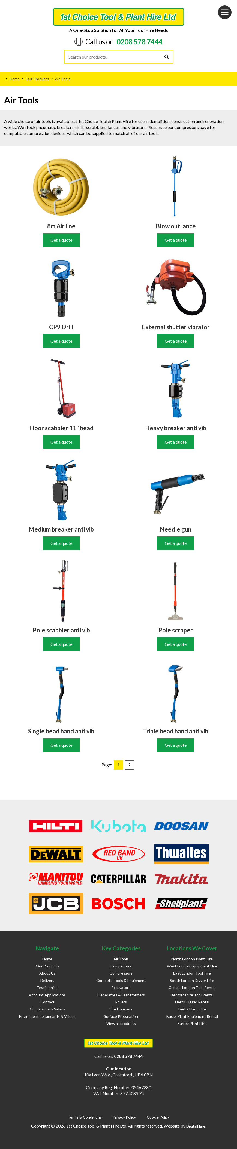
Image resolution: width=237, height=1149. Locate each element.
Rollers (121, 1002)
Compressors (121, 973)
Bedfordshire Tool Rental (192, 995)
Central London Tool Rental (192, 987)
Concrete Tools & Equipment (121, 980)
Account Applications (47, 995)
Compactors (120, 966)
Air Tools (121, 959)
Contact (47, 1002)
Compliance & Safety (47, 1009)
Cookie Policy (158, 1117)
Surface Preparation (121, 1016)
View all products (121, 1023)
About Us (47, 973)
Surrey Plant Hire (192, 1023)
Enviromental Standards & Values (47, 1016)
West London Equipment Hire (192, 966)
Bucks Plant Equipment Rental (192, 1016)
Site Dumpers (121, 1009)
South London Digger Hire (192, 980)
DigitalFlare (195, 1126)
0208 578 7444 (139, 41)
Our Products (47, 966)
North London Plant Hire (192, 959)
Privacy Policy (124, 1117)
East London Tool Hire (192, 973)
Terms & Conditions (85, 1117)
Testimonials (47, 987)
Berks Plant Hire (192, 1009)
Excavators (121, 987)
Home (47, 959)
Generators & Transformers (121, 995)
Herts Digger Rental (192, 1002)
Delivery (47, 980)
